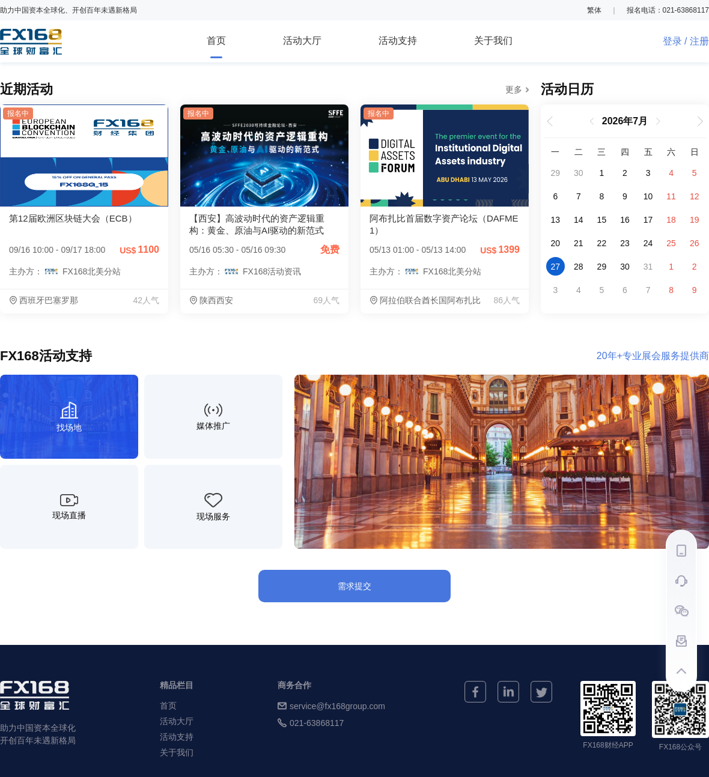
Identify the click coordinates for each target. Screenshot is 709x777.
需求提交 (354, 586)
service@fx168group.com (331, 705)
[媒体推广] (213, 417)
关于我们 (493, 40)
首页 (216, 46)
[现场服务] (213, 507)
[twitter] (541, 692)
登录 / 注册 (686, 41)
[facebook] (475, 692)
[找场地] (69, 417)
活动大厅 (302, 40)
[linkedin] (508, 692)
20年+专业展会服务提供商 (653, 356)
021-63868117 (311, 722)
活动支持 (398, 40)
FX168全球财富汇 (31, 42)
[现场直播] (69, 507)
